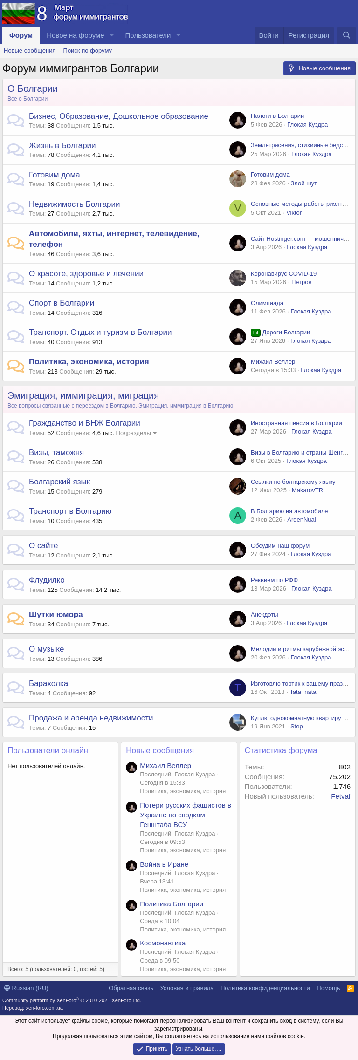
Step (296, 726)
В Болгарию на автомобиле (289, 511)
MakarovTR (307, 490)
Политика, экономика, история (89, 361)
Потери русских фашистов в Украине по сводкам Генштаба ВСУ (185, 815)
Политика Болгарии (171, 904)
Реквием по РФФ (274, 580)
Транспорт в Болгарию (70, 511)
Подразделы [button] (133, 432)
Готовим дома (54, 174)
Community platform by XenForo (71, 1000)
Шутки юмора (56, 614)
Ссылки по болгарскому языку (293, 481)
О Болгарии (32, 88)
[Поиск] (346, 35)
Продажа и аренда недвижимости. (92, 717)
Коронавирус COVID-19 (284, 273)
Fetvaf (341, 796)
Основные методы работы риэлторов (303, 203)
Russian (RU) (26, 988)
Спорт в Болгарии (61, 303)
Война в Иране (164, 864)
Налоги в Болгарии (277, 115)
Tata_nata (302, 691)
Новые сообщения (30, 50)
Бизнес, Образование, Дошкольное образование (118, 116)
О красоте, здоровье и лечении (86, 273)
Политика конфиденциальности (265, 988)
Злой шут (303, 183)
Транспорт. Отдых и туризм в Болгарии (100, 332)
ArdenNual (301, 519)
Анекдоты (264, 614)
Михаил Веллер (273, 361)
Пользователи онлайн (47, 750)
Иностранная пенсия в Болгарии (296, 423)
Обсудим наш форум (280, 545)
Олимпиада (267, 302)
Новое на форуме (75, 35)
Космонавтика (163, 943)
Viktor (294, 212)
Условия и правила (186, 988)
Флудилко (47, 580)
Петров (301, 282)
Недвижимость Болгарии (74, 204)
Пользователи (148, 35)
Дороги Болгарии (280, 332)
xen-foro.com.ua (44, 1008)
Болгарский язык (59, 481)
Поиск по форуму (87, 50)
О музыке (46, 649)
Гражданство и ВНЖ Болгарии (84, 423)
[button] (111, 35)
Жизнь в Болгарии (62, 145)
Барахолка (48, 683)
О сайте (43, 545)
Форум (21, 35)
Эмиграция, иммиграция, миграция (83, 395)
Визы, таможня (56, 452)
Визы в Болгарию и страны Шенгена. (302, 452)
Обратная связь (131, 988)
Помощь (328, 988)
